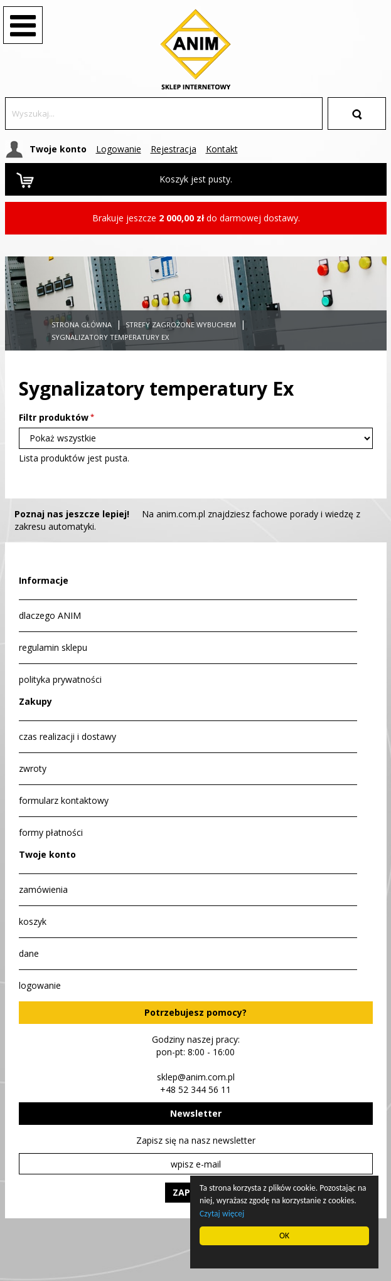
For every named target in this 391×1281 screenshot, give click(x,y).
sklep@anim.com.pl (196, 1077)
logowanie (40, 985)
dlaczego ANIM (50, 615)
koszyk (32, 921)
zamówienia (43, 889)
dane (29, 953)
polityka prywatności (60, 679)
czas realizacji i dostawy (67, 736)
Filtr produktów (53, 417)
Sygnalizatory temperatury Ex (110, 337)
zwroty (32, 768)
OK (284, 1235)
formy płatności (51, 832)
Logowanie (118, 149)
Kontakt (222, 149)
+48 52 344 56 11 (195, 1089)
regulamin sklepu (53, 647)
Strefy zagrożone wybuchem (181, 324)
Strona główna (81, 324)
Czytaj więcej (222, 1213)
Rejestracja (173, 149)
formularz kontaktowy (64, 800)
